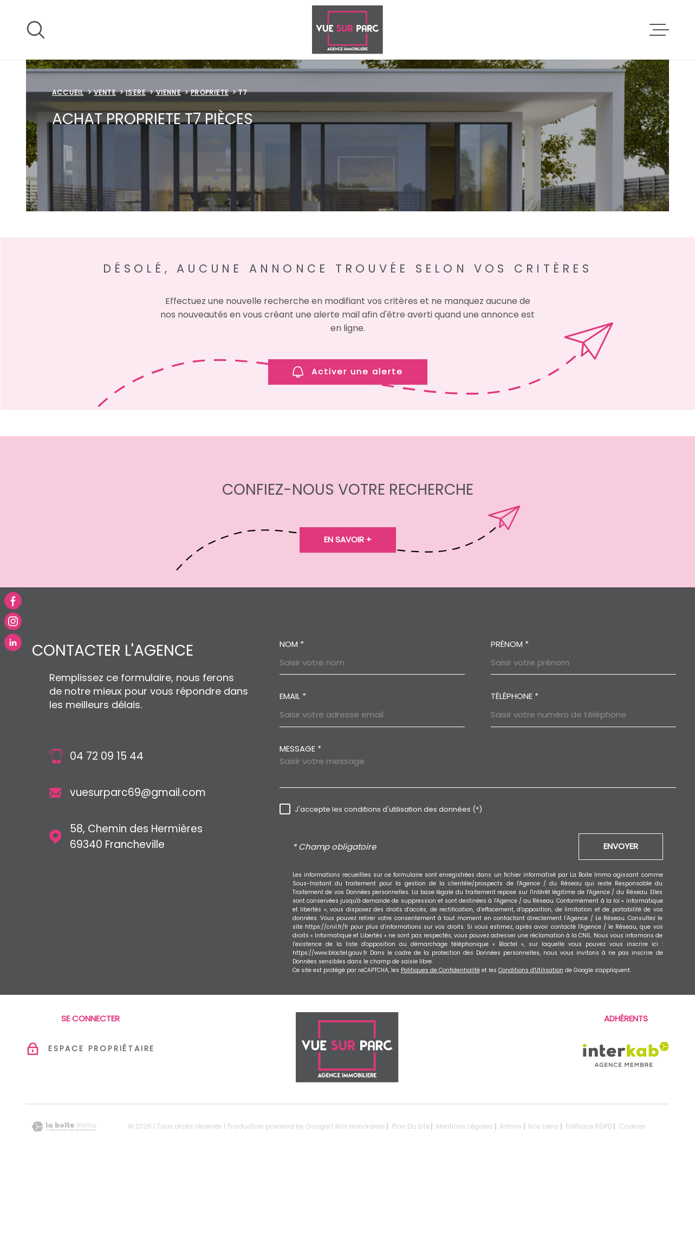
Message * (300, 817)
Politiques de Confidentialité (440, 1038)
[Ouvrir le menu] (659, 30)
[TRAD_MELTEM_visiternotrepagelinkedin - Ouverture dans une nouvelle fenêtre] (13, 642)
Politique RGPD (589, 1194)
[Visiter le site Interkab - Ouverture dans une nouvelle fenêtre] (626, 1122)
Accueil (67, 160)
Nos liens (543, 1194)
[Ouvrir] (36, 30)
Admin (510, 1194)
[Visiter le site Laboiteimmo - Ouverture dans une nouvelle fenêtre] (64, 1195)
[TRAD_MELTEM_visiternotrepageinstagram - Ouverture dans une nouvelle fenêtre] (13, 621)
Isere (136, 160)
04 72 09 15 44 (107, 824)
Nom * (292, 712)
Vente (105, 160)
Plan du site (411, 1194)
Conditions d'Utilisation (530, 1038)
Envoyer (620, 914)
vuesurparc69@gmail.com (138, 860)
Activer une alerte (348, 440)
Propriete (210, 160)
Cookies (632, 1195)
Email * (293, 764)
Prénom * (510, 712)
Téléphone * (514, 764)
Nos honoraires (360, 1194)
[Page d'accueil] (347, 29)
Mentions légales (464, 1194)
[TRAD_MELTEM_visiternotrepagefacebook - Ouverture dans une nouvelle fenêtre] (13, 601)
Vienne (168, 160)
